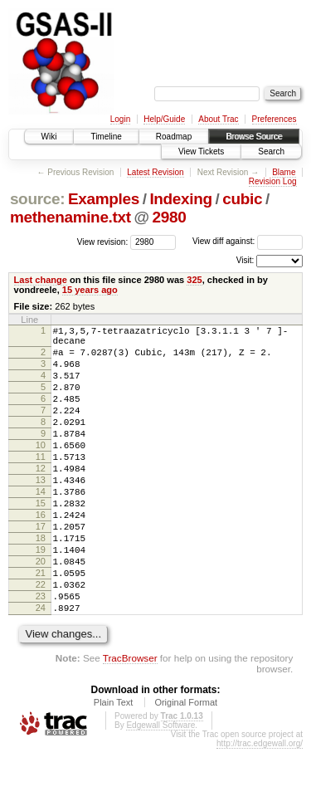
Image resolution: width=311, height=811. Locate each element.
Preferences (274, 119)
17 (41, 569)
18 (41, 583)
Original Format (185, 764)
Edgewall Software (160, 787)
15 (41, 540)
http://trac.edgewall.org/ (259, 805)
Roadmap (174, 136)
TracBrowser (130, 720)
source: (37, 199)
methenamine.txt (70, 217)
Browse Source (254, 136)
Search (271, 151)
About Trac (218, 119)
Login (120, 119)
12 (41, 498)
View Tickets (201, 151)
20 (41, 611)
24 (41, 667)
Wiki (49, 136)
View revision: (103, 241)
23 (41, 653)
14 (41, 526)
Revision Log (273, 181)
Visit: (245, 260)
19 (41, 597)
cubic (242, 199)
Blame (283, 172)
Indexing (180, 199)
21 (41, 625)
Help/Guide (164, 119)
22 (41, 639)
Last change (40, 280)
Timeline (105, 136)
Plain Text (114, 764)
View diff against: (247, 241)
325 (194, 280)
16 (41, 554)
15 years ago (90, 290)
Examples (103, 199)
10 (41, 470)
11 (41, 484)
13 (41, 512)
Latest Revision (155, 172)
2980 (170, 217)
